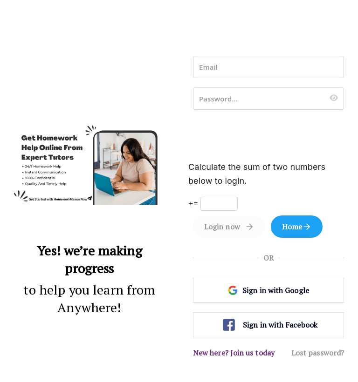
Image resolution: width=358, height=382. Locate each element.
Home (292, 226)
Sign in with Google (268, 290)
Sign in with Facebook (268, 324)
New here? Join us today (234, 353)
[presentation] (264, 137)
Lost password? (317, 353)
